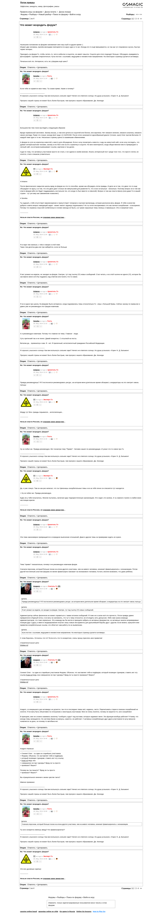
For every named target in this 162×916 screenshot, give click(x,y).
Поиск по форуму (60, 14)
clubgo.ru (24, 645)
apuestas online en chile (48, 911)
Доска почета (51, 12)
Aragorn (36, 586)
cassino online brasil (28, 911)
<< (137, 14)
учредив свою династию (53, 217)
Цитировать (42, 67)
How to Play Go (99, 911)
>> (141, 14)
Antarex (36, 32)
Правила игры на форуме (31, 12)
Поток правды (27, 2)
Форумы (24, 14)
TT (34, 169)
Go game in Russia (67, 911)
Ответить (31, 67)
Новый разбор (45, 14)
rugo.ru (29, 675)
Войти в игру (75, 14)
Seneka (36, 76)
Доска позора (65, 12)
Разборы (33, 14)
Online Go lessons (83, 911)
